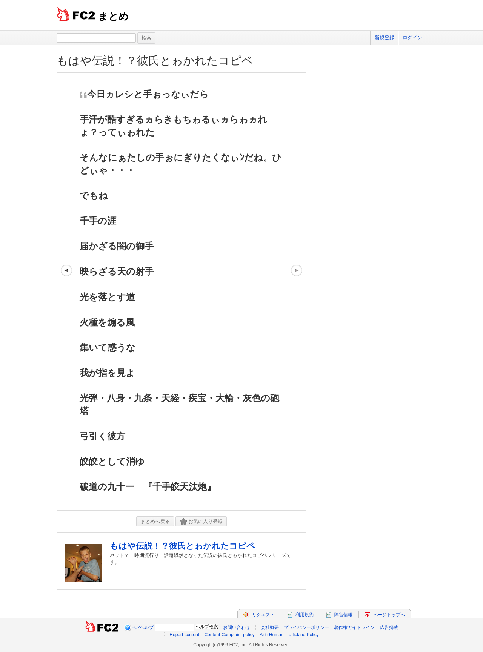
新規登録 (384, 37)
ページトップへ (389, 614)
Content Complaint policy (229, 634)
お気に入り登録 (201, 522)
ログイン (412, 37)
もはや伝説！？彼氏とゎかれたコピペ (155, 60)
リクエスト (263, 614)
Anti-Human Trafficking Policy (289, 634)
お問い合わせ (236, 627)
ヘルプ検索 (206, 626)
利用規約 (304, 614)
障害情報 (343, 614)
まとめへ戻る (155, 521)
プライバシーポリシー (306, 627)
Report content (184, 634)
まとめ (113, 16)
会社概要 (270, 627)
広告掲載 (389, 627)
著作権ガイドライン (354, 627)
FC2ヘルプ (143, 627)
